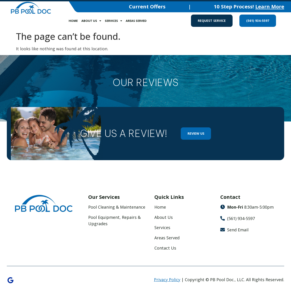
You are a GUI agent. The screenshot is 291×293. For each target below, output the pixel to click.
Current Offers (147, 6)
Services (113, 21)
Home (73, 21)
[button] (9, 92)
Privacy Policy (167, 279)
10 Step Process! (249, 6)
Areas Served (136, 21)
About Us (91, 21)
